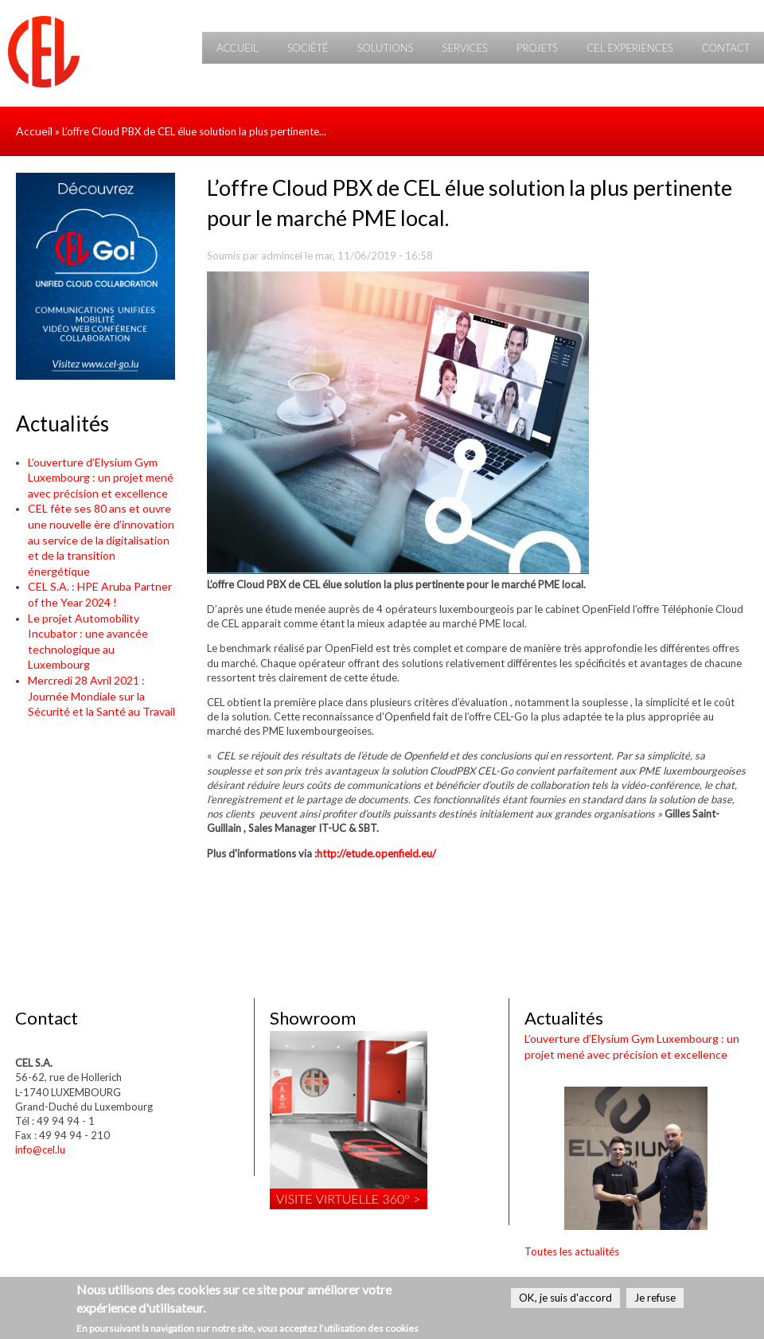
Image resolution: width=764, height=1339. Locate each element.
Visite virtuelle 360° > (348, 1198)
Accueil (237, 47)
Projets (537, 47)
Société (308, 47)
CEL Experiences (630, 47)
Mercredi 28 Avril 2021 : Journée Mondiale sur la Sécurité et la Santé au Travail (101, 695)
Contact (726, 47)
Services (464, 47)
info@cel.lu (40, 1149)
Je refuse (655, 1297)
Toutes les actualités (571, 1251)
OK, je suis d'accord (565, 1297)
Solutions (385, 47)
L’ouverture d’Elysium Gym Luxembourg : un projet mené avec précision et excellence (100, 477)
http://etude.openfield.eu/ (376, 853)
